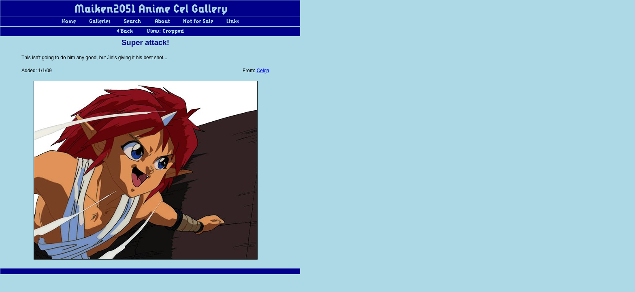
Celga (263, 70)
